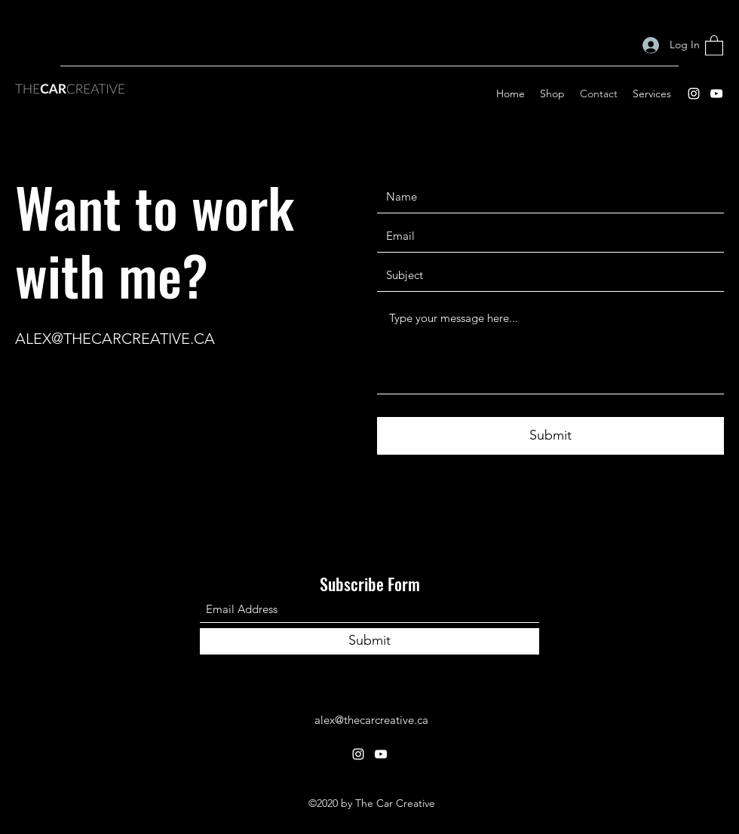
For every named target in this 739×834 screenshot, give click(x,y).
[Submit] (550, 436)
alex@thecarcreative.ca (371, 720)
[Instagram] (693, 93)
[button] (714, 45)
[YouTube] (716, 93)
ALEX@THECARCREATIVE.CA (115, 339)
